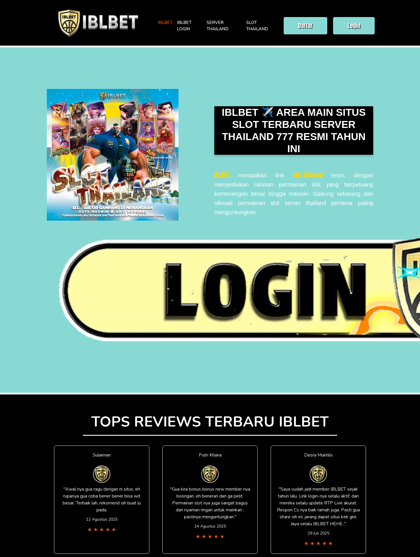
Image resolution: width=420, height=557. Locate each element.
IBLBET (165, 22)
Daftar (305, 25)
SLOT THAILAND (257, 26)
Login (353, 25)
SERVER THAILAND (217, 26)
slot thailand (308, 174)
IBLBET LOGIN (184, 26)
